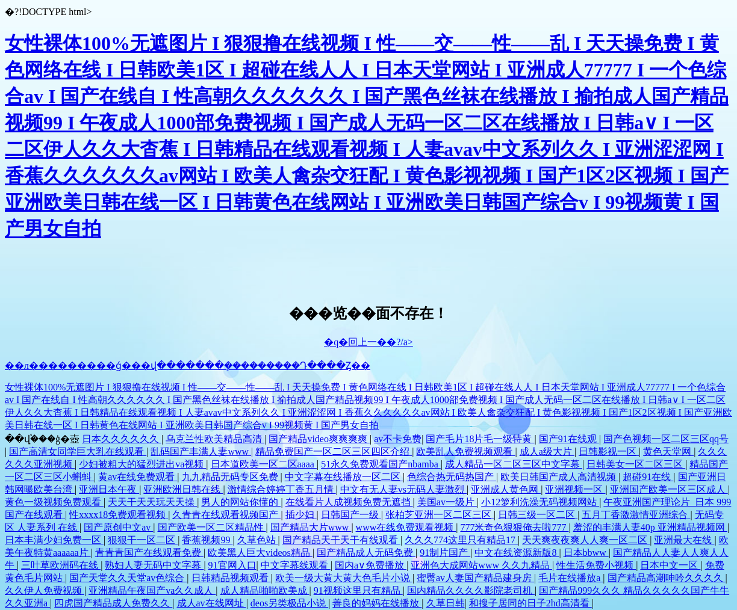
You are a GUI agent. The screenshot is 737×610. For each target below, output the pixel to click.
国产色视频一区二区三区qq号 (666, 439)
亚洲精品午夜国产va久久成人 (152, 590)
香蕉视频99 (207, 540)
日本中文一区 (670, 565)
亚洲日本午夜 (109, 489)
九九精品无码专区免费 (231, 477)
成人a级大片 (547, 451)
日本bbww (586, 552)
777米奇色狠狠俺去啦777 (514, 527)
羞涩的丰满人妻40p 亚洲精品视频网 (650, 527)
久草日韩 (445, 603)
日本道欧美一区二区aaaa (264, 464)
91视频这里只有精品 (358, 590)
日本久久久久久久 (121, 439)
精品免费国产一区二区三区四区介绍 (333, 451)
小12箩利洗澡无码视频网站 (540, 502)
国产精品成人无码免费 (366, 552)
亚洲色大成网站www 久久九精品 (481, 565)
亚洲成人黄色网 (506, 489)
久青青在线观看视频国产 (226, 515)
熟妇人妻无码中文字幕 (154, 565)
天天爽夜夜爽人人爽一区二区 (586, 540)
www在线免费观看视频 (406, 527)
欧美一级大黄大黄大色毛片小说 (343, 578)
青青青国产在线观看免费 (149, 552)
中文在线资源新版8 (516, 552)
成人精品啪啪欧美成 (264, 590)
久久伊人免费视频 (44, 590)
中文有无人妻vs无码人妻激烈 (403, 489)
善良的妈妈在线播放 (376, 603)
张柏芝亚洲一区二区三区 (439, 515)
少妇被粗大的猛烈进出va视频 (142, 464)
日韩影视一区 (609, 451)
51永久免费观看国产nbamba (381, 464)
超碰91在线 (648, 477)
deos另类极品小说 (289, 603)
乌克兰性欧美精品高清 (215, 439)
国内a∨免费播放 (370, 565)
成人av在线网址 (211, 603)
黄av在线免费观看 (137, 477)
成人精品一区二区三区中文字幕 (513, 464)
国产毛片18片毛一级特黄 (480, 439)
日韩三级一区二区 (537, 515)
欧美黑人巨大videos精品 (260, 552)
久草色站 (257, 540)
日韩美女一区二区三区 (635, 464)
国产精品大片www (311, 527)
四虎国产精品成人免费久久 (113, 603)
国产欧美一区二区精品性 (212, 527)
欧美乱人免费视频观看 (465, 451)
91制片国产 (445, 552)
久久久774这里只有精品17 (461, 540)
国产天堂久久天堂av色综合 (128, 578)
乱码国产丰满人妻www (201, 451)
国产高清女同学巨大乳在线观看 (77, 451)
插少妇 (301, 515)
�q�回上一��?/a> (368, 342)
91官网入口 (232, 565)
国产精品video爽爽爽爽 (319, 439)
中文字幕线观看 (296, 565)
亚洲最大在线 (684, 540)
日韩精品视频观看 (231, 578)
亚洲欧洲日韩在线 (183, 489)
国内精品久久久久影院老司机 (471, 590)
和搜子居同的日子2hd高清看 (530, 603)
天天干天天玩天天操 (152, 502)
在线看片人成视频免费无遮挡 (349, 502)
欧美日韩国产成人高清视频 (559, 477)
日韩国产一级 (351, 515)
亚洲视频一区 (575, 489)
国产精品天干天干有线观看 (341, 540)
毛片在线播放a (570, 578)
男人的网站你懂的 (241, 502)
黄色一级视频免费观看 (54, 502)
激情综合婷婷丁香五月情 (282, 489)
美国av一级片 (447, 502)
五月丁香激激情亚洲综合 (636, 515)
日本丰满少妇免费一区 (54, 540)
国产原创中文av (118, 527)
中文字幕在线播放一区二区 (344, 477)
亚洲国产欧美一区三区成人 (669, 489)
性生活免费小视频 (596, 565)
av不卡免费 (397, 439)
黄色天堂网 (668, 451)
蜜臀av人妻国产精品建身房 (475, 578)
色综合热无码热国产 (451, 477)
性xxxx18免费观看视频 (118, 515)
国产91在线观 (569, 439)
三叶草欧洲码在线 (61, 565)
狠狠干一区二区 (143, 540)
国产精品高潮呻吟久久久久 (667, 578)
